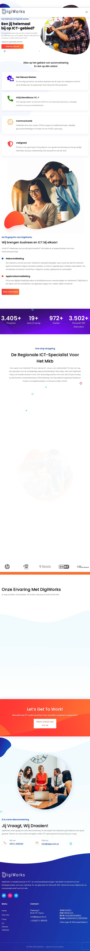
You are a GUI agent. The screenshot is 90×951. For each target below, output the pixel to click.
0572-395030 (9, 3)
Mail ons (45, 840)
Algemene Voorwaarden (55, 947)
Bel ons (13, 840)
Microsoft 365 (31, 6)
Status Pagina (16, 6)
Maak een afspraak (12, 46)
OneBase (52, 6)
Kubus (42, 6)
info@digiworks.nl (38, 917)
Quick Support (81, 6)
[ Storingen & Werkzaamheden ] (73, 922)
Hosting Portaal (65, 6)
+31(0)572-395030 (38, 920)
